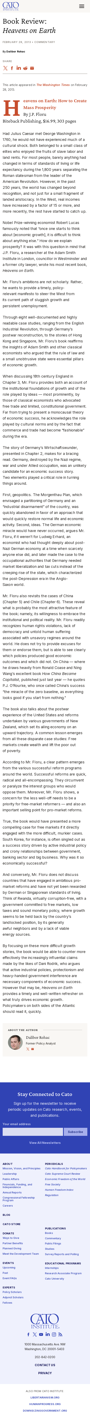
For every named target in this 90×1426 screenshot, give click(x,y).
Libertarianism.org (45, 1397)
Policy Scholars (12, 1292)
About (8, 1164)
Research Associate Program (63, 1273)
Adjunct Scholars (13, 1297)
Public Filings (53, 1243)
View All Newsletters (45, 1142)
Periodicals (54, 1164)
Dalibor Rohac (15, 51)
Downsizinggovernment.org (45, 1411)
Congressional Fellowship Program (19, 1199)
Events (8, 1263)
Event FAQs (10, 1278)
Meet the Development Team (21, 1254)
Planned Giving (12, 1248)
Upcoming (9, 1267)
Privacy (45, 1373)
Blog (6, 1215)
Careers (8, 1206)
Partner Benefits (13, 1243)
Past (5, 1273)
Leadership (10, 1174)
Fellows (7, 1303)
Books (49, 1233)
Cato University (54, 1279)
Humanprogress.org (45, 1404)
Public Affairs (11, 1179)
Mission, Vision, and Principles (21, 1168)
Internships (52, 1268)
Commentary (53, 1238)
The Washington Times (53, 85)
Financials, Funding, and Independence (17, 1186)
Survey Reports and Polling (62, 1254)
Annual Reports (12, 1192)
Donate (8, 1233)
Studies (49, 1249)
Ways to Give (11, 1238)
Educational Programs (63, 1263)
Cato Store (11, 1224)
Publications (55, 1228)
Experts (9, 1287)
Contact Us (45, 1365)
